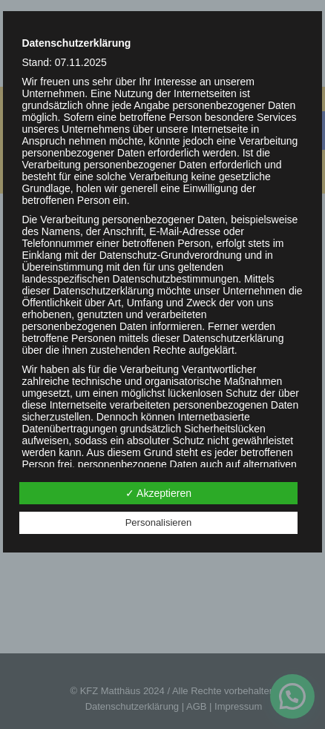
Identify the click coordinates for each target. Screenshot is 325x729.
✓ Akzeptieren (158, 493)
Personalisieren (158, 522)
